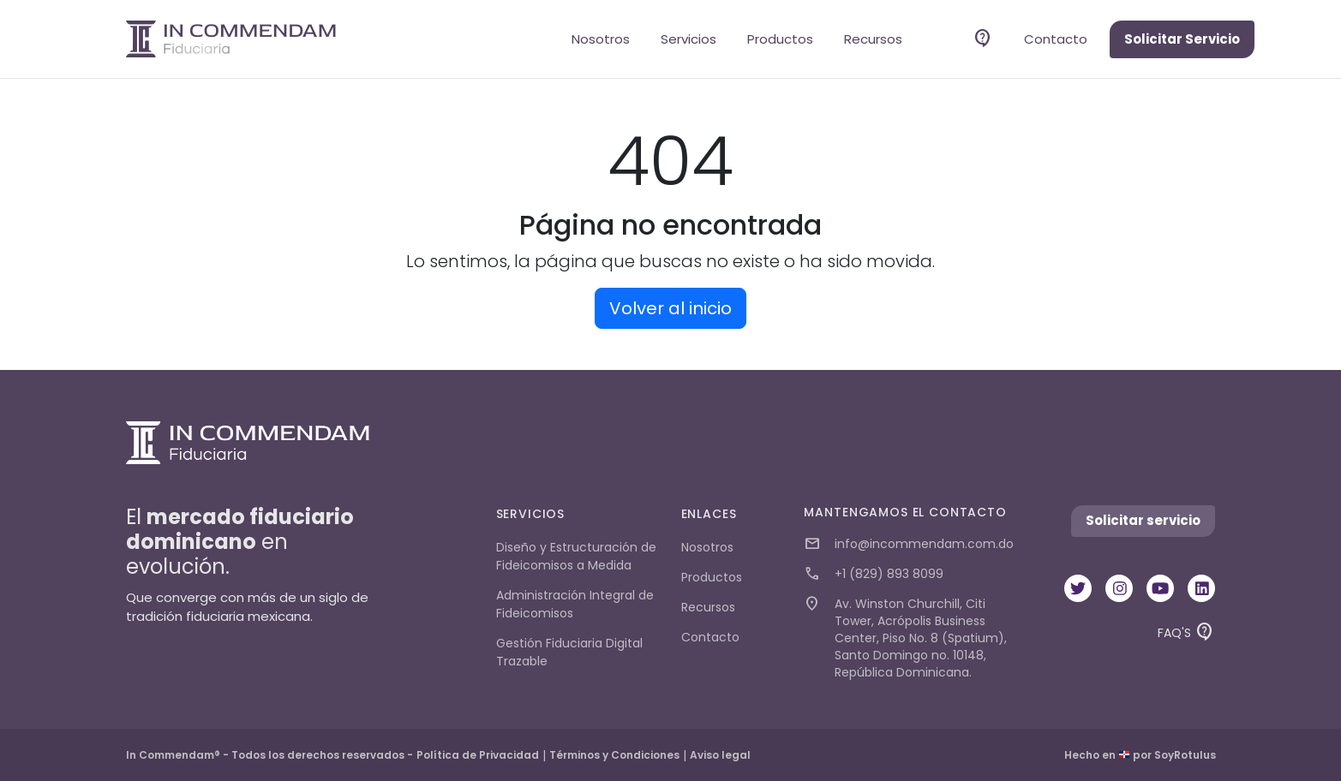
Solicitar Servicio (1182, 39)
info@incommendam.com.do (909, 544)
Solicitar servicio (1143, 520)
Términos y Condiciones (614, 755)
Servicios (688, 39)
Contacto (1055, 39)
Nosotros (601, 39)
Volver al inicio (670, 308)
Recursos (873, 39)
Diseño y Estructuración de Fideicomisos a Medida (576, 556)
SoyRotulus (1185, 755)
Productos (780, 39)
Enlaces (709, 513)
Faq (982, 39)
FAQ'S (1186, 636)
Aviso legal (720, 755)
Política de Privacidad (477, 755)
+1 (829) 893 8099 (873, 574)
